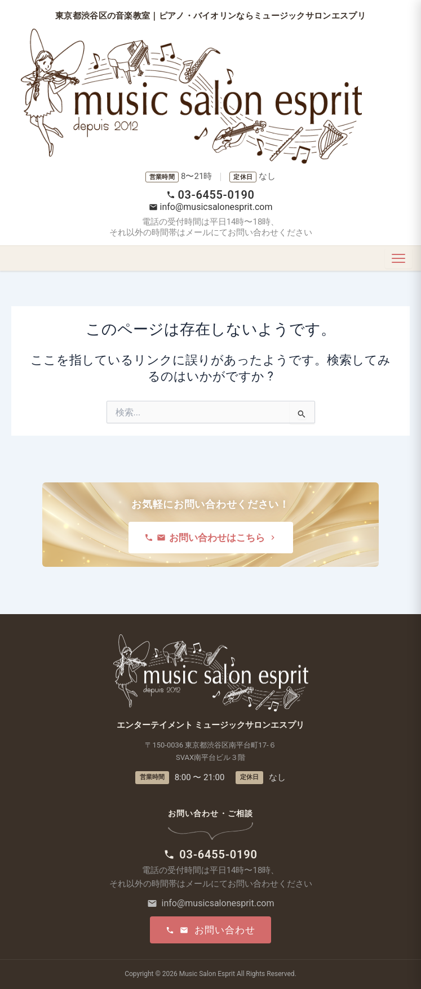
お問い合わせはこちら (210, 537)
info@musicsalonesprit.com (211, 207)
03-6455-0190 (210, 194)
